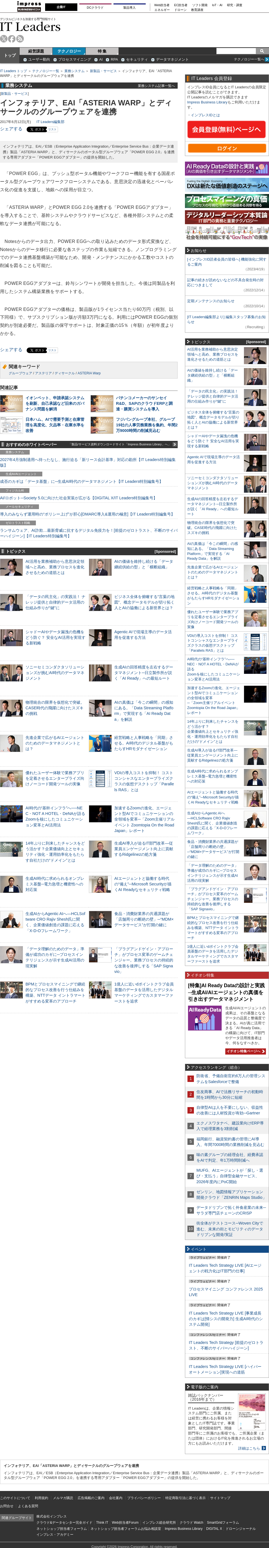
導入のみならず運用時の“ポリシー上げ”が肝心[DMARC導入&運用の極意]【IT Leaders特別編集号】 (87, 514)
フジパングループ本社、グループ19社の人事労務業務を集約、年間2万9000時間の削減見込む (147, 425)
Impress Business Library (207, 102)
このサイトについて (15, 1498)
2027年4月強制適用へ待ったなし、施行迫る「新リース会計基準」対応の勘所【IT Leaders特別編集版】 (88, 462)
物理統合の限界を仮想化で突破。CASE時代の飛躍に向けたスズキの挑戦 (54, 708)
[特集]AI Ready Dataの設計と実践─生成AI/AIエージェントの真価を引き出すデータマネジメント (226, 992)
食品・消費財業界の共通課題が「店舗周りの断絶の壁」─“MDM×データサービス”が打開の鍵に (144, 919)
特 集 (102, 51)
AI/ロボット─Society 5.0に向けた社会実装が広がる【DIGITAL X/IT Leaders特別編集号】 (78, 498)
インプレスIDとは (205, 115)
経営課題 (36, 51)
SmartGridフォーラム (223, 1523)
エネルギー (162, 9)
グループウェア (20, 373)
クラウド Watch (191, 1523)
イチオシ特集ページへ (245, 1051)
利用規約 (41, 1498)
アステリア (43, 373)
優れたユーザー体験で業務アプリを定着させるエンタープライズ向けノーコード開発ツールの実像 (54, 778)
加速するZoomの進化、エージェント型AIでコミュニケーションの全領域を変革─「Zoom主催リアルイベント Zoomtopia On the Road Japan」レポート (144, 819)
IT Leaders (30, 26)
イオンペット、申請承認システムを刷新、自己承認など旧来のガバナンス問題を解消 (54, 403)
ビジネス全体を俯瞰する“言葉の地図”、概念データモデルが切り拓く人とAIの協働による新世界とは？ (144, 602)
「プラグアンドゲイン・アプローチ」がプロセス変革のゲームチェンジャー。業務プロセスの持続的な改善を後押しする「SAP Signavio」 (143, 960)
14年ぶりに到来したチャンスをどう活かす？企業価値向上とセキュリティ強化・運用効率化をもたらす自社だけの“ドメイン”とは (212, 731)
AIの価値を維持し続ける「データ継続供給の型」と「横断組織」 (212, 375)
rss (20, 38)
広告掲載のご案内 (91, 1498)
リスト (52, 129)
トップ (10, 55)
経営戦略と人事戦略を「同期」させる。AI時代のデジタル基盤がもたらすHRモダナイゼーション (143, 743)
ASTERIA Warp (89, 373)
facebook (12, 38)
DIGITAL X (214, 1529)
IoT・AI (217, 5)
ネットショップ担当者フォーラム (61, 1529)
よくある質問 (28, 1506)
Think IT (102, 1523)
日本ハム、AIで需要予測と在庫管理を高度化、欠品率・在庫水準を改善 (54, 425)
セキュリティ (137, 59)
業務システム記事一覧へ (156, 86)
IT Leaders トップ (13, 71)
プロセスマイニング (74, 59)
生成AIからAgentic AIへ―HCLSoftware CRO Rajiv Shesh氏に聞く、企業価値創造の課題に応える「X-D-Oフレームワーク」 (212, 823)
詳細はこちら (249, 1448)
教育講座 (197, 9)
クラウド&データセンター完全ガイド (64, 1523)
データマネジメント (172, 59)
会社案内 (115, 1498)
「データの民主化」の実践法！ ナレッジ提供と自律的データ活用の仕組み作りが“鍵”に (55, 602)
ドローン (180, 9)
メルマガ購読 (63, 1498)
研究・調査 (234, 5)
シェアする (11, 128)
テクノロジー (69, 51)
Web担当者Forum (125, 1523)
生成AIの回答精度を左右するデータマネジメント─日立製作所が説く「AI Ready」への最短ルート (143, 672)
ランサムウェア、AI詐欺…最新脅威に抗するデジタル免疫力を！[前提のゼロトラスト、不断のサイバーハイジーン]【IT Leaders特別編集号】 (89, 533)
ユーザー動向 (39, 59)
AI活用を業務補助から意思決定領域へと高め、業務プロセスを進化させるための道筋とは (54, 567)
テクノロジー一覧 (45, 71)
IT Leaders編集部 (50, 122)
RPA (114, 59)
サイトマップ (220, 1498)
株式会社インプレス (51, 1516)
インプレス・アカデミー (54, 1535)
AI (101, 59)
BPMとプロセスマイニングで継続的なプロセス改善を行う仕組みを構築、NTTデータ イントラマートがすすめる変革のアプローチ (213, 928)
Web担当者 (162, 5)
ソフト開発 (200, 5)
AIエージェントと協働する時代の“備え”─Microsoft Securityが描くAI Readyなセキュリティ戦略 (142, 884)
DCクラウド (95, 7)
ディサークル (65, 373)
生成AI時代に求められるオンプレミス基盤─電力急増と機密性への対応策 (54, 884)
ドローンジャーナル (241, 1529)
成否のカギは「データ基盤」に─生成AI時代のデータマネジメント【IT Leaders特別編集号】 (81, 481)
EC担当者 (181, 5)
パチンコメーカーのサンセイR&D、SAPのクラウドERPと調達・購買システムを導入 (144, 403)
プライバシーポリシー (144, 1498)
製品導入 (129, 7)
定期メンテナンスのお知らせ (211, 301)
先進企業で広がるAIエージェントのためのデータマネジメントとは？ (54, 743)
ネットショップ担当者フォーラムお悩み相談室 (126, 1529)
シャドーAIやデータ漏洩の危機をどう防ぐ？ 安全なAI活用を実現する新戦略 (55, 637)
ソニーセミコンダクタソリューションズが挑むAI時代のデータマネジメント (54, 672)
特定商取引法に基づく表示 (185, 1498)
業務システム (74, 71)
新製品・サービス (103, 71)
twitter (4, 38)
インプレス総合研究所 (159, 1523)
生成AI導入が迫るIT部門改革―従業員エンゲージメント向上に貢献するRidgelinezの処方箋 (143, 849)
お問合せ (6, 1506)
